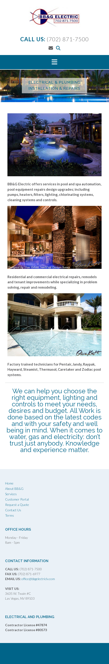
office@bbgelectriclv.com (38, 579)
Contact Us (13, 510)
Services (11, 494)
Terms (9, 515)
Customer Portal (17, 499)
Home (9, 483)
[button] (54, 62)
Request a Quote (17, 505)
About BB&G (14, 489)
